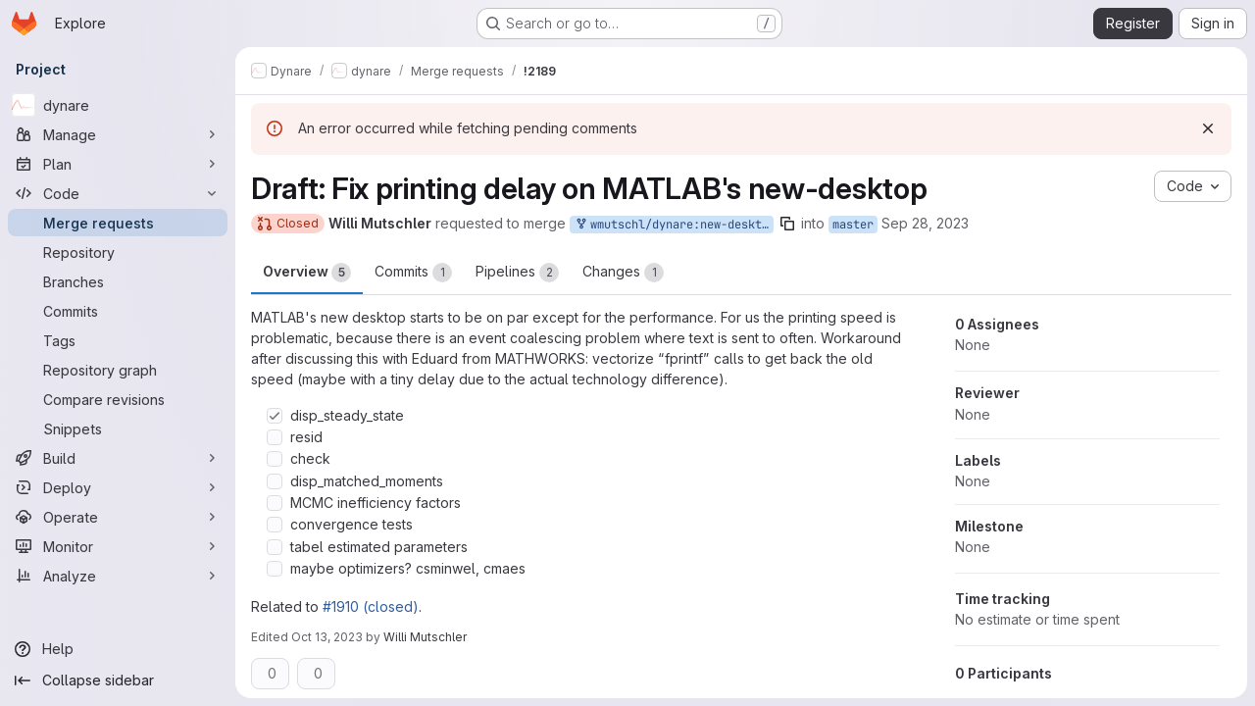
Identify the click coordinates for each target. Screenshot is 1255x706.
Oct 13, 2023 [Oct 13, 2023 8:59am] (327, 637)
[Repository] (117, 252)
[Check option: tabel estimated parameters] (274, 547)
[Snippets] (117, 428)
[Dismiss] (1208, 128)
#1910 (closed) (371, 606)
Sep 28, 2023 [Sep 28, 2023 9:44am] (925, 223)
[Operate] (117, 516)
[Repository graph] (117, 369)
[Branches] (117, 281)
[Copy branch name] (787, 223)
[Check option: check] (274, 459)
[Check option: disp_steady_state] (274, 416)
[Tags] (117, 340)
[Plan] (117, 163)
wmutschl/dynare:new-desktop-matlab (674, 225)
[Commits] (117, 311)
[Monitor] (117, 546)
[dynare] (117, 105)
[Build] (117, 458)
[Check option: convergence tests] (274, 524)
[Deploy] (117, 487)
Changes (623, 272)
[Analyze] (117, 575)
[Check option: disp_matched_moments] (274, 481)
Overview (307, 272)
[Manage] (117, 134)
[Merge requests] (117, 222)
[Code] (117, 193)
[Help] (117, 649)
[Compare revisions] (117, 399)
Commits (413, 272)
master (853, 224)
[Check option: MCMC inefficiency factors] (274, 503)
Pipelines (517, 272)
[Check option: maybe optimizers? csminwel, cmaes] (274, 569)
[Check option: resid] (274, 437)
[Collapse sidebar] (117, 680)
